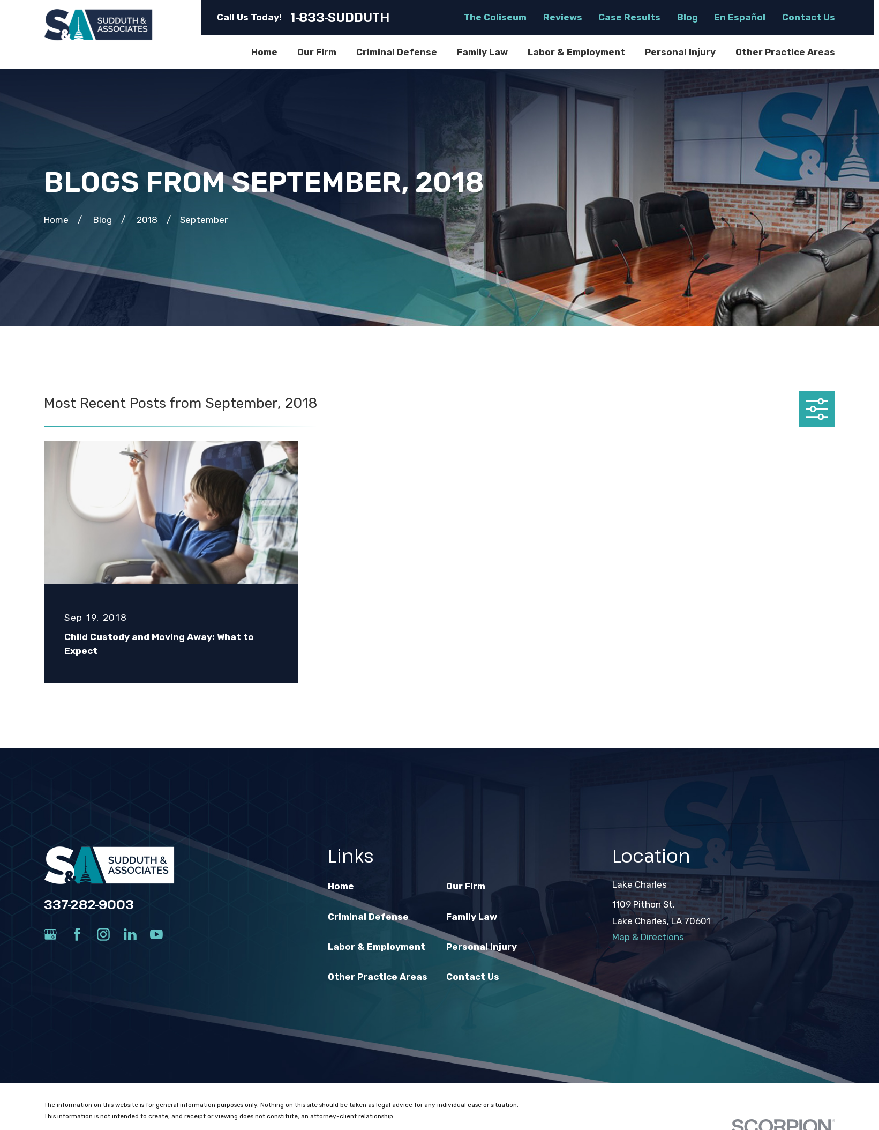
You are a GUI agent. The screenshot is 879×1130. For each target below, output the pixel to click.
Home (341, 886)
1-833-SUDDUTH (340, 17)
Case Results (629, 17)
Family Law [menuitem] (482, 52)
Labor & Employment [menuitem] (576, 52)
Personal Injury (481, 946)
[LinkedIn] (130, 934)
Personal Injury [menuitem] (680, 52)
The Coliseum (495, 17)
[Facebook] (77, 934)
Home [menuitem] (264, 52)
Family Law (471, 916)
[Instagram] (103, 934)
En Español (739, 17)
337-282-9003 (89, 904)
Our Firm (465, 886)
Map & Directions (648, 937)
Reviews (562, 17)
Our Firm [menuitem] (316, 52)
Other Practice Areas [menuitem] (785, 52)
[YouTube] (156, 934)
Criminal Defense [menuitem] (396, 52)
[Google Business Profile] (50, 934)
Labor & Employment (376, 946)
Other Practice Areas (377, 976)
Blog (687, 17)
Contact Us (808, 17)
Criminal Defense (368, 916)
